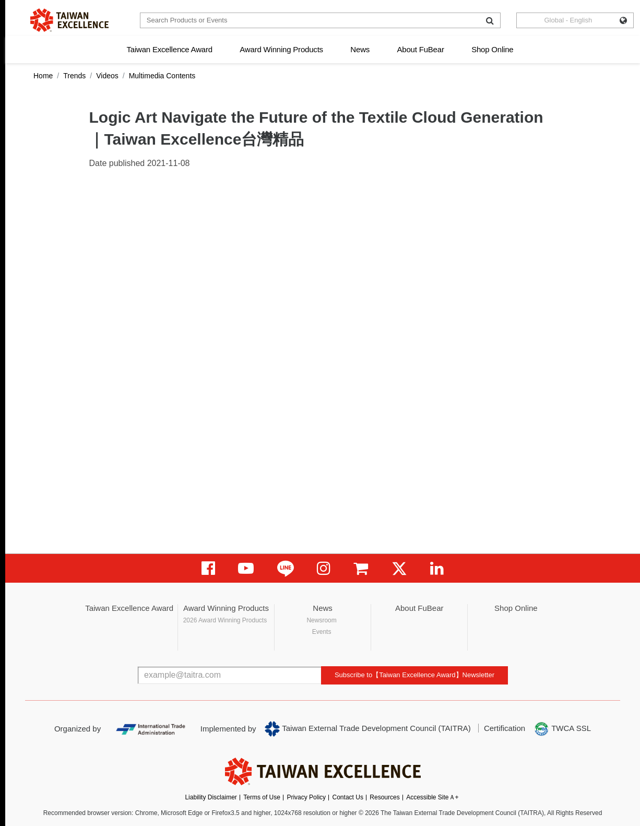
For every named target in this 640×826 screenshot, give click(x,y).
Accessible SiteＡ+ (432, 797)
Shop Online (492, 49)
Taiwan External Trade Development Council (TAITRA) (368, 729)
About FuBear (420, 49)
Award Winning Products (281, 49)
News (360, 49)
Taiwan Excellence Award (169, 49)
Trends (74, 76)
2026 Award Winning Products (225, 620)
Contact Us (348, 797)
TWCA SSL (562, 729)
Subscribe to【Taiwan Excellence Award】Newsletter (414, 675)
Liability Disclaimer (210, 797)
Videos (107, 76)
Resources (384, 797)
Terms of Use (261, 797)
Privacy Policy (306, 797)
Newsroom (321, 620)
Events (321, 632)
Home (43, 76)
